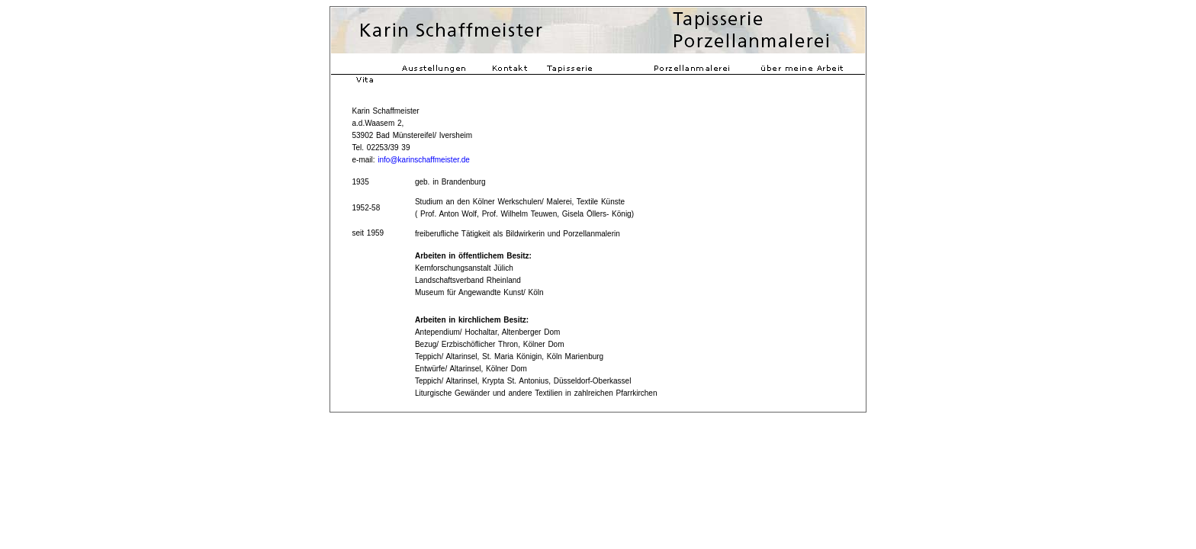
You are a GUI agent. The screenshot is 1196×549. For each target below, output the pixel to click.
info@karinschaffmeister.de (424, 160)
